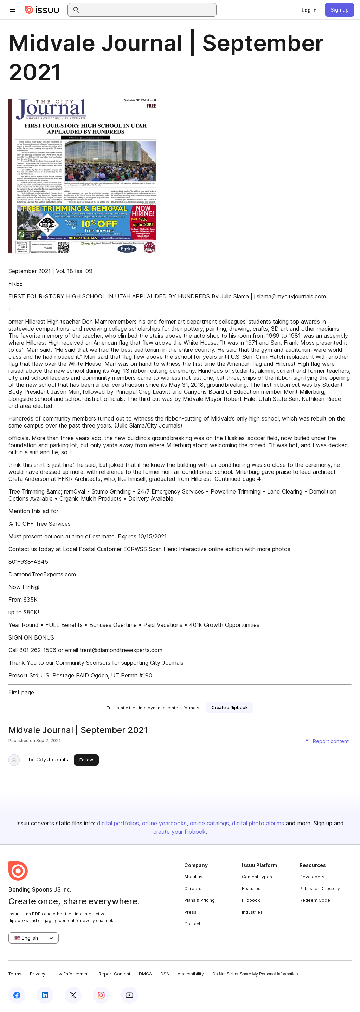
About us (193, 876)
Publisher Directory (320, 888)
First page (21, 692)
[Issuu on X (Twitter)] (73, 995)
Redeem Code (315, 900)
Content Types (257, 876)
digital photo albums (258, 823)
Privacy (37, 974)
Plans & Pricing (199, 900)
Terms (14, 974)
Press (190, 912)
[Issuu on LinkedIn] (45, 995)
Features (251, 888)
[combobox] (148, 9)
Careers (192, 888)
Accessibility (191, 974)
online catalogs (209, 823)
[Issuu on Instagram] (101, 995)
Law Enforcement (72, 974)
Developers (312, 876)
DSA (164, 974)
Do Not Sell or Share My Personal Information (255, 974)
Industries (252, 912)
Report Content (114, 974)
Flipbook (251, 900)
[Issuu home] (42, 10)
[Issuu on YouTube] (129, 995)
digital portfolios (118, 823)
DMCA (145, 974)
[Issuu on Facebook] (16, 995)
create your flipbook (179, 831)
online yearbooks (164, 823)
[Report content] (327, 741)
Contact (192, 923)
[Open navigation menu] (13, 10)
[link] (309, 10)
